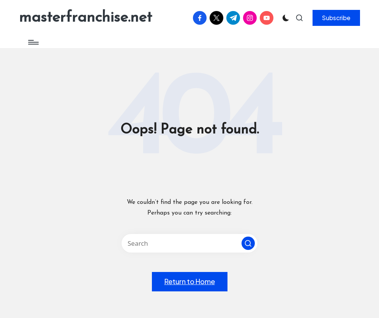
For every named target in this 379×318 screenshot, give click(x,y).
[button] (336, 18)
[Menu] (33, 42)
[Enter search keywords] (189, 243)
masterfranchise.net (85, 17)
